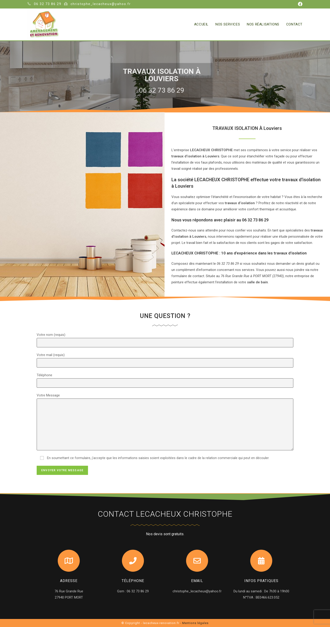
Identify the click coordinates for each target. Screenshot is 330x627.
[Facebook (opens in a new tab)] (299, 4)
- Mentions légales (194, 623)
